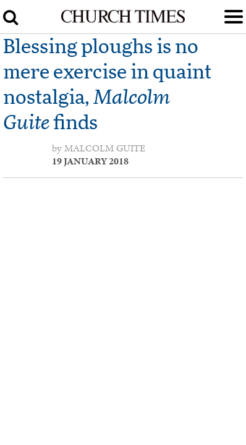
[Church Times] (123, 20)
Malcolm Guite (104, 148)
